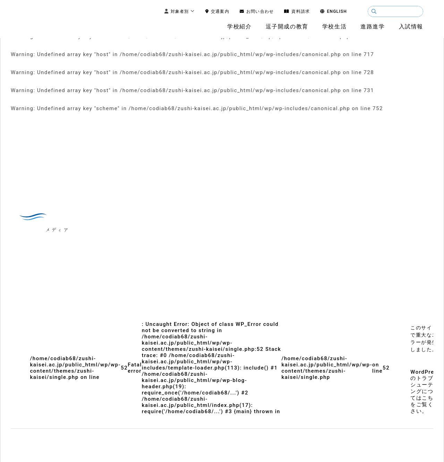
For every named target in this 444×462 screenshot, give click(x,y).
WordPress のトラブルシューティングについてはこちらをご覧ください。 (425, 391)
